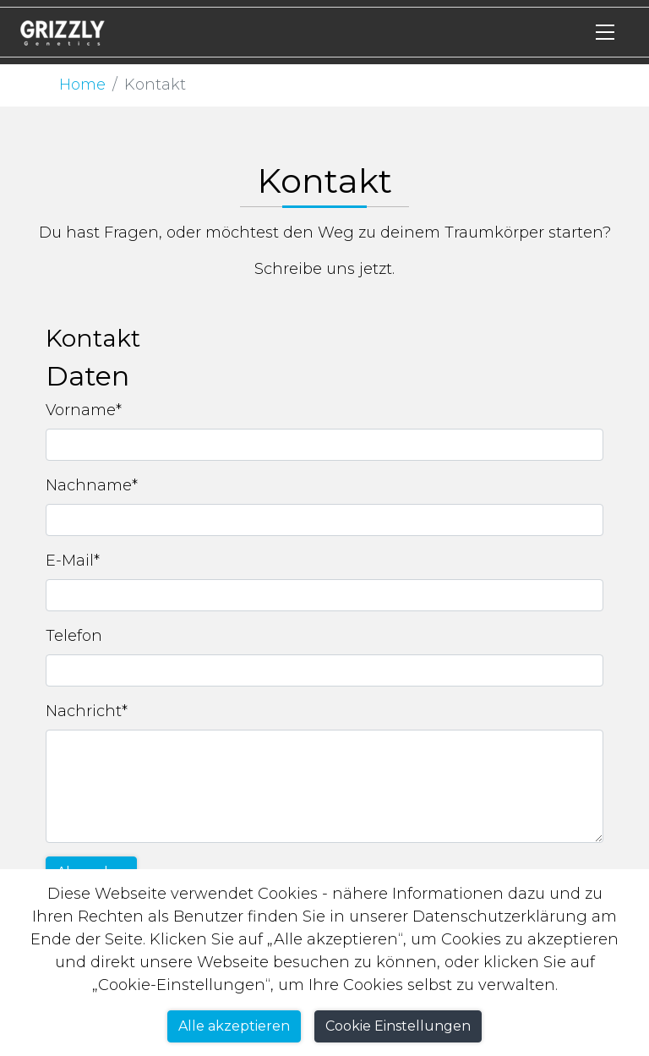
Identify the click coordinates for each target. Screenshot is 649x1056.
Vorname (84, 410)
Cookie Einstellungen (398, 1026)
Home (82, 84)
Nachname (92, 485)
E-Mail (73, 560)
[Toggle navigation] (605, 32)
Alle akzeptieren (234, 1026)
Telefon (74, 635)
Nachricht (87, 711)
